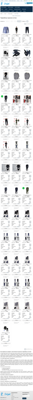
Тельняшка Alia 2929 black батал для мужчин (16, 80)
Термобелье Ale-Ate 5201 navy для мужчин (6, 287)
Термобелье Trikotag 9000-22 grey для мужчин (27, 126)
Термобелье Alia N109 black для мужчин (16, 34)
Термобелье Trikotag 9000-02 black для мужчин (5, 149)
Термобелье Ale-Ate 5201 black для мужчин (27, 287)
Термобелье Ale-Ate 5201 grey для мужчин (16, 287)
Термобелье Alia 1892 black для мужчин (16, 57)
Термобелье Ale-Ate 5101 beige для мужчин (27, 310)
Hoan (8, 336)
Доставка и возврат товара (12, 0)
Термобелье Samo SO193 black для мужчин (27, 149)
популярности (7, 21)
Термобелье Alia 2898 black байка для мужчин (5, 57)
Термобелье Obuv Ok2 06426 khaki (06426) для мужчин (27, 195)
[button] (21, 1)
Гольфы (6, 9)
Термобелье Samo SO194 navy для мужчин (16, 149)
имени (12, 21)
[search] (24, 7)
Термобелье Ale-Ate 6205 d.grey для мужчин (16, 218)
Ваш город (25, 0)
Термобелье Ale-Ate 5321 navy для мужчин (6, 241)
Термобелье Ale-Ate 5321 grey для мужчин (16, 241)
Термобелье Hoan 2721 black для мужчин (6, 333)
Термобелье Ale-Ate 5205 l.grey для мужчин (16, 264)
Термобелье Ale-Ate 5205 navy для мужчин (6, 264)
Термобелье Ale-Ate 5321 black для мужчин (27, 241)
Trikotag (19, 107)
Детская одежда (17, 7)
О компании (6, 0)
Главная (2, 0)
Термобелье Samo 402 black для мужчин (16, 172)
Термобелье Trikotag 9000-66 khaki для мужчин (16, 126)
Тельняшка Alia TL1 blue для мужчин (5, 34)
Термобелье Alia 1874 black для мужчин (27, 57)
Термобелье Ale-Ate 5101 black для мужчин (16, 310)
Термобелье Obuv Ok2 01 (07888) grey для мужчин (5, 195)
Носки (2, 9)
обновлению (19, 21)
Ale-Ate (9, 313)
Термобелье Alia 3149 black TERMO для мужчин (27, 34)
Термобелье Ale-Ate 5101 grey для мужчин (6, 310)
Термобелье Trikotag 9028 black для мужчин (27, 103)
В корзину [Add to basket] (6, 67)
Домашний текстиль (17, 9)
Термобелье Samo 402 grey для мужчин (6, 172)
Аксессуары (11, 9)
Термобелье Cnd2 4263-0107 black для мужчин (5, 103)
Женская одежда (3, 7)
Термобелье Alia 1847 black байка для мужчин (5, 80)
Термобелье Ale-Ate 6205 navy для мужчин (6, 218)
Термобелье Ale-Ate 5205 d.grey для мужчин (27, 264)
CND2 (9, 107)
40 (27, 21)
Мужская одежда (10, 7)
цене (15, 21)
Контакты (18, 0)
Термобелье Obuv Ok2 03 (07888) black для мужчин (27, 172)
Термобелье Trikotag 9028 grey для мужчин (16, 103)
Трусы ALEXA (24, 9)
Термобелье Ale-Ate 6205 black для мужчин (27, 218)
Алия (8, 38)
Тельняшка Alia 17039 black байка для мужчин (27, 80)
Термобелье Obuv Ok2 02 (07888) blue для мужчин (16, 195)
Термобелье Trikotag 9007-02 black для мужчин (5, 126)
